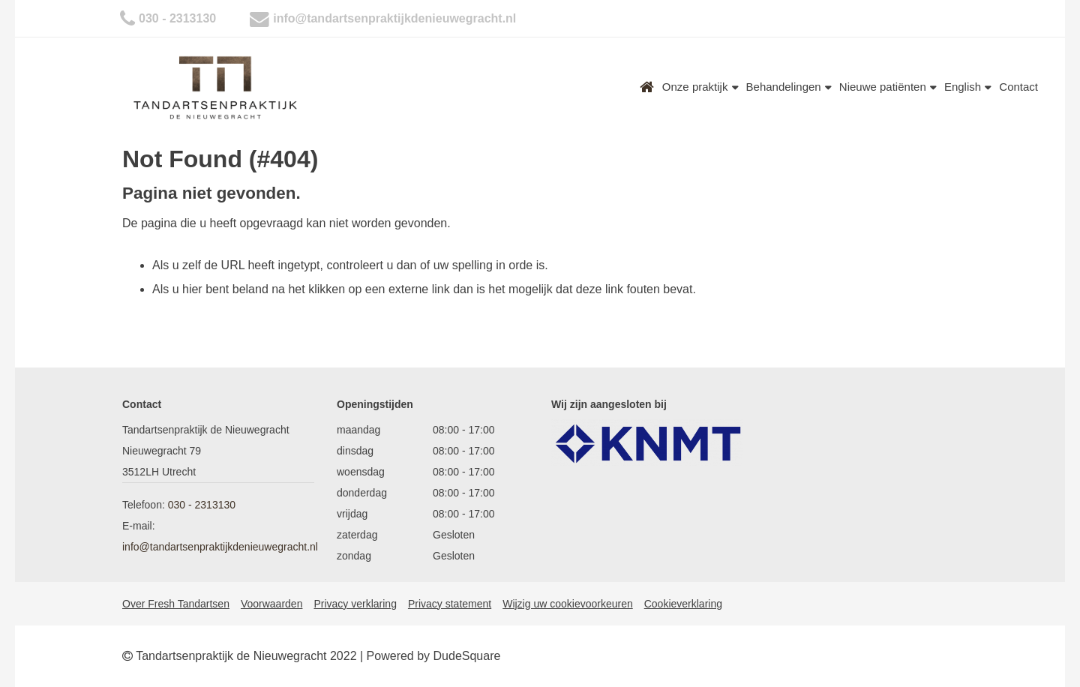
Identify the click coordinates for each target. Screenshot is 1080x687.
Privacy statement (449, 604)
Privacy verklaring (355, 604)
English (968, 86)
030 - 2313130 (177, 18)
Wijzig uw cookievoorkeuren (567, 604)
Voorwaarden (272, 604)
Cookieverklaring (683, 604)
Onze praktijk (700, 86)
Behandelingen (789, 86)
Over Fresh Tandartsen (176, 604)
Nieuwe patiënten (888, 86)
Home (647, 87)
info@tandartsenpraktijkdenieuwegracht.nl (394, 18)
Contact (1018, 86)
